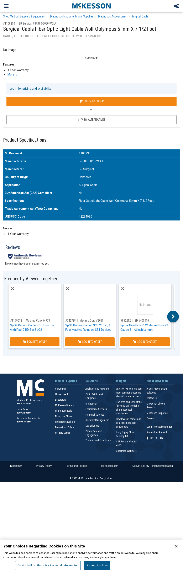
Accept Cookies (97, 565)
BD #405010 (142, 320)
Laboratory (60, 399)
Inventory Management (97, 420)
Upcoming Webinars (126, 450)
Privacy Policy (44, 465)
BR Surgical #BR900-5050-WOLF (37, 23)
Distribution (91, 403)
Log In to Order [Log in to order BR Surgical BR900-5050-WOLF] (91, 101)
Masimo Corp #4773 (38, 320)
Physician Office (63, 416)
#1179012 (16, 320)
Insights (121, 381)
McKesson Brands (64, 405)
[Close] (176, 546)
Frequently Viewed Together (30, 278)
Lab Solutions (92, 425)
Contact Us (152, 398)
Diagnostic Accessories (112, 16)
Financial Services (94, 414)
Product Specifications (24, 140)
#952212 (125, 320)
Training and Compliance (98, 440)
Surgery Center (62, 432)
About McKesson (157, 381)
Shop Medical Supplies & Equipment (24, 16)
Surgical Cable (139, 16)
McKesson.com (109, 465)
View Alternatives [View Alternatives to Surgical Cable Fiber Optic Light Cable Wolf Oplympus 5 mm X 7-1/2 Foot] (91, 119)
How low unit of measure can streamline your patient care (128, 423)
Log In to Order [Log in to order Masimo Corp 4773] (35, 341)
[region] (91, 556)
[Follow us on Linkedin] (161, 438)
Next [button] (173, 316)
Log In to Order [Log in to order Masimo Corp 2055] (90, 341)
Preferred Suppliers (65, 421)
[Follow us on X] (156, 438)
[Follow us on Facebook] (147, 438)
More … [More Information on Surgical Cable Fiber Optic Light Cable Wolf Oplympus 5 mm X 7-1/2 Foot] (12, 74)
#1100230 (9, 23)
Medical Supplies (66, 381)
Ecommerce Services (96, 409)
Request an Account (157, 432)
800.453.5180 (23, 421)
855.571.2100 (23, 403)
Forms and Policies (76, 465)
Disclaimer (16, 465)
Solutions (91, 381)
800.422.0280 (23, 412)
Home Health (61, 394)
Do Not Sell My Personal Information (152, 465)
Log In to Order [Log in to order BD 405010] (145, 341)
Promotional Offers (64, 427)
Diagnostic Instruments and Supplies (71, 16)
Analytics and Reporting (97, 388)
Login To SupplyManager (159, 426)
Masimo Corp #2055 (92, 320)
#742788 (70, 320)
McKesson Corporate (157, 413)
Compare (91, 57)
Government (61, 388)
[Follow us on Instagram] (152, 438)
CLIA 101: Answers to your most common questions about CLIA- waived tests (129, 392)
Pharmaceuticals (63, 410)
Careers (151, 418)
